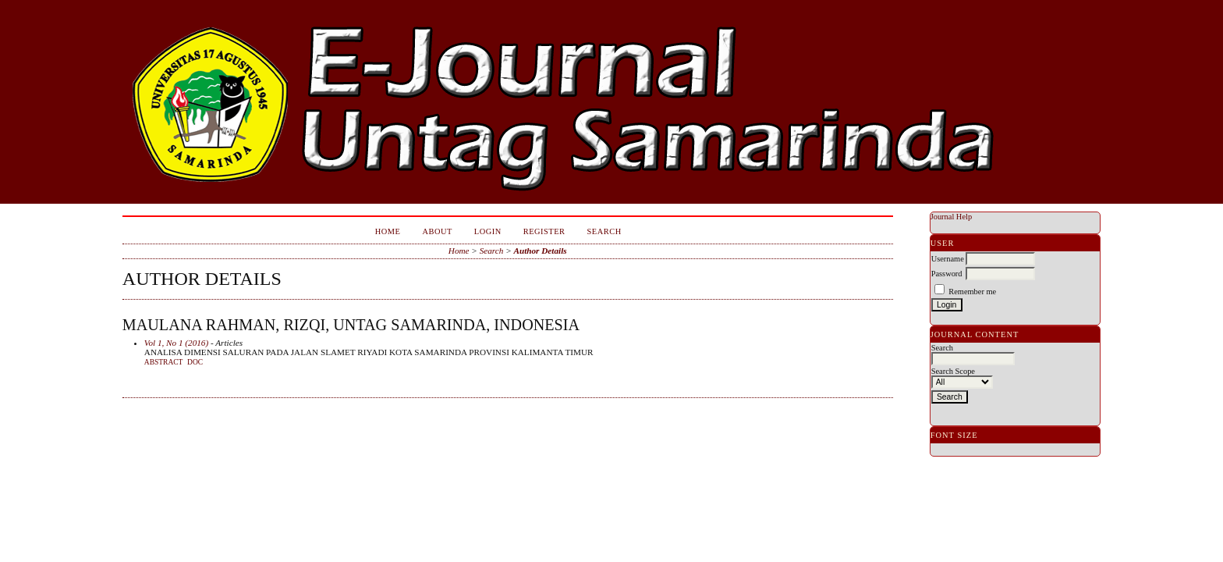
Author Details (540, 250)
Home (388, 231)
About (437, 231)
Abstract (163, 362)
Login (488, 231)
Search (604, 231)
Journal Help (951, 216)
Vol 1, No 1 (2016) (176, 342)
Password (946, 273)
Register (544, 231)
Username (947, 258)
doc (195, 362)
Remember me (972, 291)
